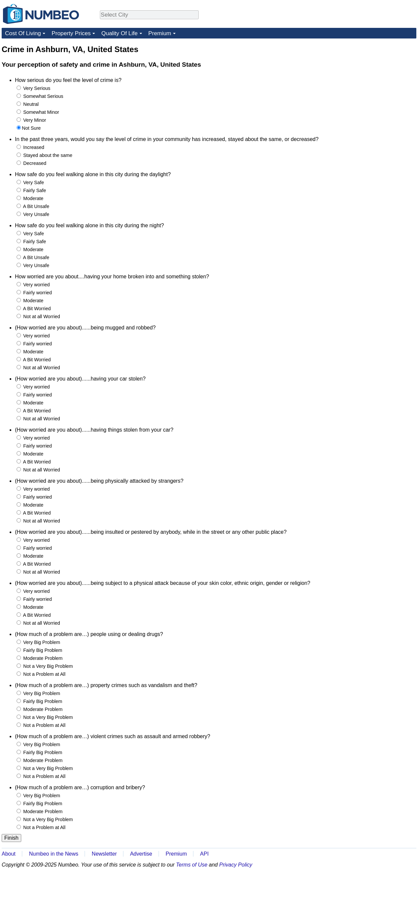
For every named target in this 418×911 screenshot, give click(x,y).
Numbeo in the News (53, 854)
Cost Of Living (23, 33)
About (9, 854)
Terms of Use (192, 865)
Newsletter (104, 854)
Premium (159, 33)
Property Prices (71, 33)
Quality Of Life (119, 33)
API (204, 854)
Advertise (141, 854)
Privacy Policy (235, 865)
